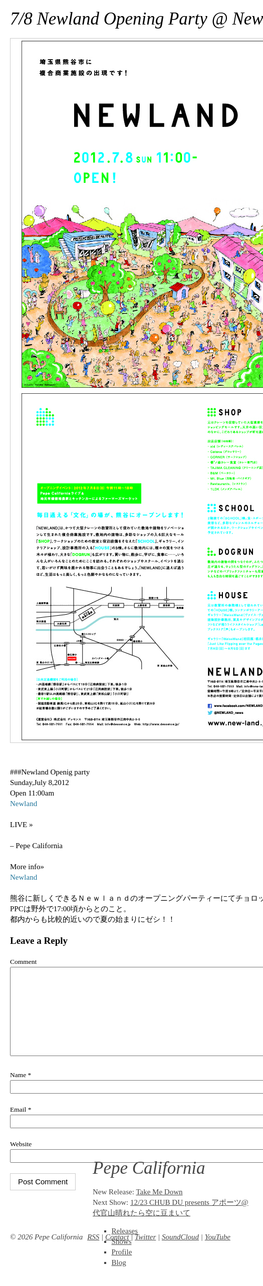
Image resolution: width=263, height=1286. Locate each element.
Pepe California (149, 1168)
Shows (122, 1241)
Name (20, 1090)
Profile (122, 1252)
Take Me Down (159, 1192)
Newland (23, 804)
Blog (119, 1262)
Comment (23, 961)
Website (21, 1159)
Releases (125, 1231)
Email (20, 1124)
